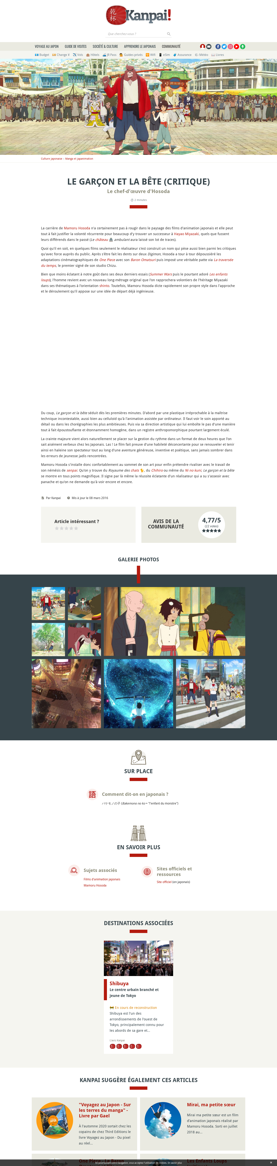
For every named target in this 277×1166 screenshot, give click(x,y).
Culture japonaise (51, 158)
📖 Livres (217, 55)
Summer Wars (161, 274)
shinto (104, 285)
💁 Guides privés (131, 55)
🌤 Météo (201, 55)
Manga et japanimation (79, 158)
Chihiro (157, 470)
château (101, 239)
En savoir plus (175, 1162)
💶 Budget (42, 55)
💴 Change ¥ (61, 55)
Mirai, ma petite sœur (211, 1104)
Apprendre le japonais (140, 46)
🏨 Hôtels (92, 55)
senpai (72, 470)
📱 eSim (164, 55)
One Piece (107, 259)
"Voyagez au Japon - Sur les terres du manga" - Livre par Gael (105, 1110)
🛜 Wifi (150, 55)
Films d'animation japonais (102, 879)
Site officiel (164, 882)
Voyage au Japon (47, 46)
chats (135, 470)
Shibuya (119, 983)
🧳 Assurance (182, 55)
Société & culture (105, 46)
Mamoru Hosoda (77, 228)
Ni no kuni (193, 470)
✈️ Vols (78, 55)
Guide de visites (76, 46)
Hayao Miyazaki (186, 233)
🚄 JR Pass (109, 55)
